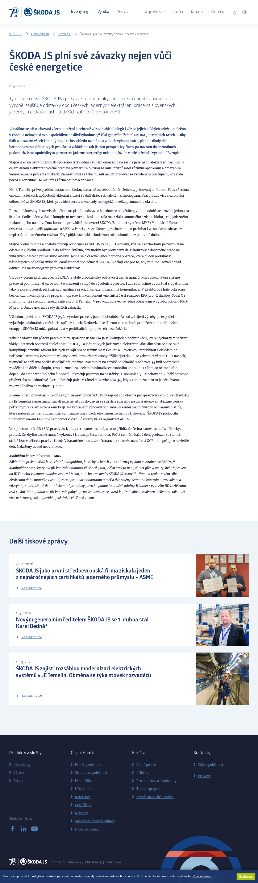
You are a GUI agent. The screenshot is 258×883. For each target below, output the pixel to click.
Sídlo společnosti (211, 765)
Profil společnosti (89, 765)
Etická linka (218, 12)
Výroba (103, 12)
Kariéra (178, 12)
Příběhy (142, 773)
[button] (244, 12)
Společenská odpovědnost (95, 821)
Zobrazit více (29, 588)
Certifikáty (83, 805)
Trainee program (149, 789)
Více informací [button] (202, 876)
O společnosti (154, 12)
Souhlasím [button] (246, 876)
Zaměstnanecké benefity (155, 797)
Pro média (64, 34)
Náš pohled (83, 789)
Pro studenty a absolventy (156, 781)
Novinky (81, 813)
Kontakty (197, 12)
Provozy (204, 776)
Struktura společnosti (91, 773)
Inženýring (79, 12)
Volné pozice (146, 765)
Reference (83, 797)
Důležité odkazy (87, 829)
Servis (123, 12)
